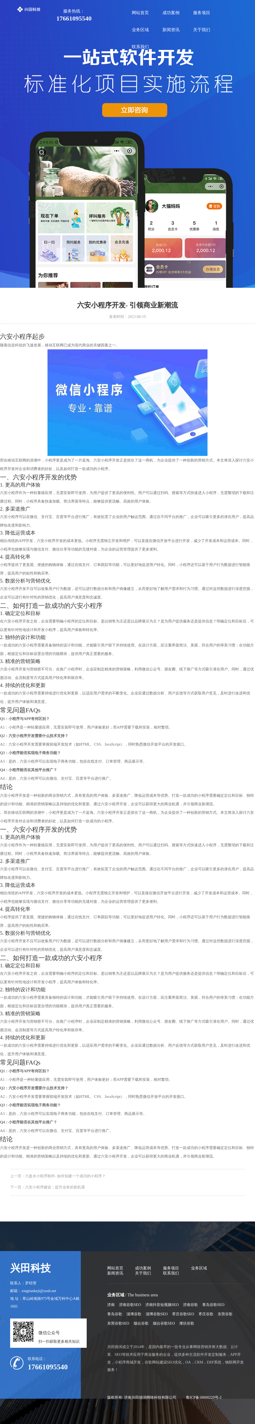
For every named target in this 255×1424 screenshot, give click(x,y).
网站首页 (140, 12)
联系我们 (140, 46)
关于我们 (201, 29)
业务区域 (140, 29)
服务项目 (201, 12)
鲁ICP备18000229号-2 (204, 1397)
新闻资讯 (171, 29)
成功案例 (171, 12)
